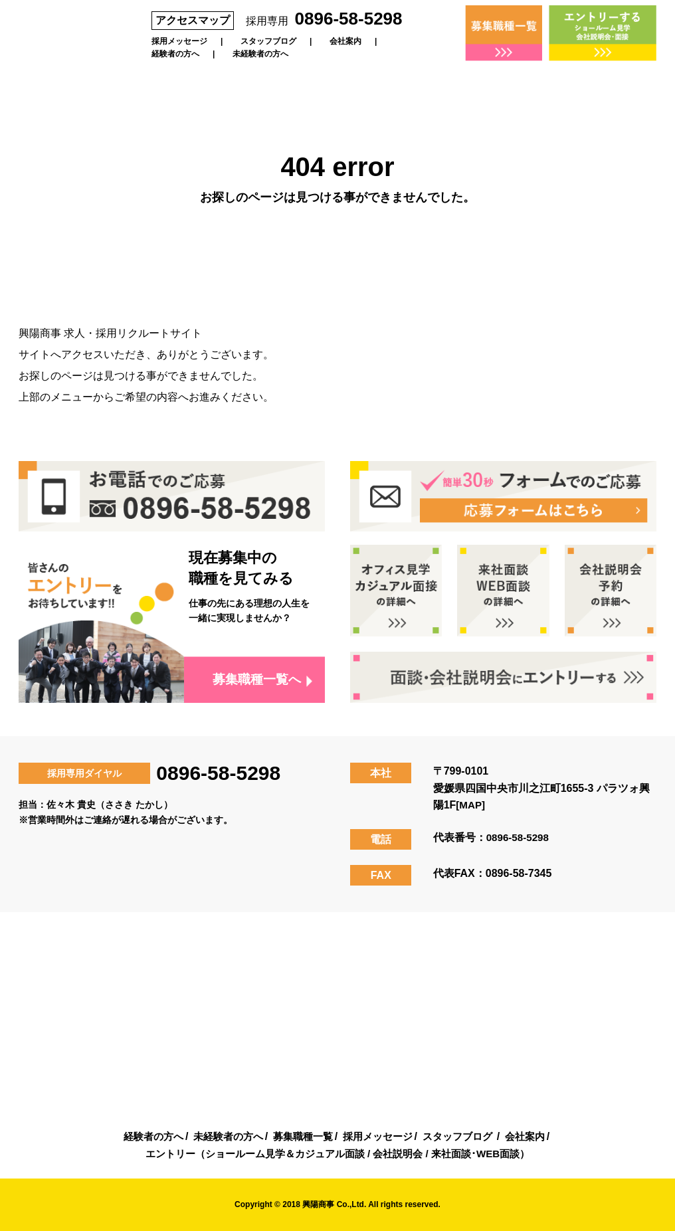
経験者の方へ (175, 53)
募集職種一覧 (301, 1136)
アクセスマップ (192, 20)
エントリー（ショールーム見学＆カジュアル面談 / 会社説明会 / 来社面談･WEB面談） (337, 1153)
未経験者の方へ (260, 53)
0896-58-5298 (349, 19)
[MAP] (471, 804)
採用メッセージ (179, 41)
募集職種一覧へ (253, 679)
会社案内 (345, 41)
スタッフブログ (268, 41)
